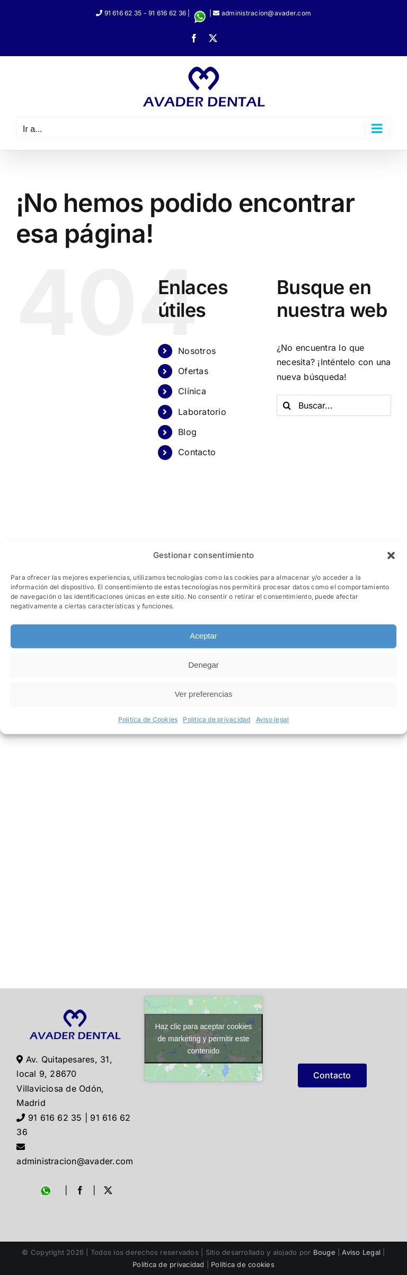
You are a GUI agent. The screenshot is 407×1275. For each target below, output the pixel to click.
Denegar (203, 665)
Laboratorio (202, 411)
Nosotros (197, 351)
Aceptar (203, 636)
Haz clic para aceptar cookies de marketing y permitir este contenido (203, 1038)
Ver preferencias (203, 694)
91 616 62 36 (167, 13)
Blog (187, 432)
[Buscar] (287, 405)
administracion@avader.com (266, 13)
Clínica (192, 391)
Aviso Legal (361, 1252)
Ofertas (193, 371)
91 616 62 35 (123, 13)
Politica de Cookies (148, 719)
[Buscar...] (334, 405)
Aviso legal (272, 719)
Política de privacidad (168, 1264)
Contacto (197, 452)
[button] (391, 555)
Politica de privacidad (216, 719)
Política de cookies (243, 1264)
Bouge (324, 1252)
